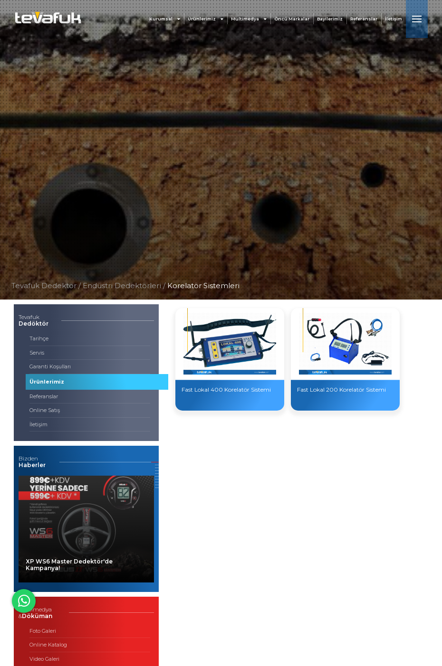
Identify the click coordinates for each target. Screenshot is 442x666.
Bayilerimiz (330, 18)
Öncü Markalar (291, 18)
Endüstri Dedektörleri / (125, 285)
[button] (157, 470)
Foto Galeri (42, 631)
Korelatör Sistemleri (203, 285)
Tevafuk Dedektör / (46, 285)
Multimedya (249, 18)
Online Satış (44, 410)
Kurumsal (164, 18)
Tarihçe (38, 338)
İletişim (393, 18)
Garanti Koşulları (50, 366)
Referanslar (363, 18)
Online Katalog (48, 644)
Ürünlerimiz (205, 18)
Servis (36, 352)
